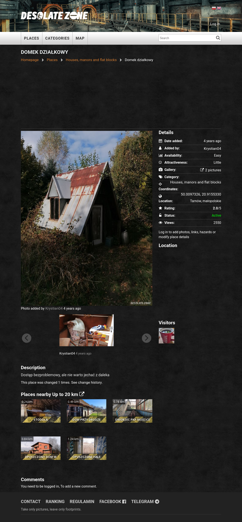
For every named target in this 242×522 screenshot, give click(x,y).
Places (31, 38)
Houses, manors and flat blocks (197, 181)
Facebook (107, 499)
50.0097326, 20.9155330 (202, 194)
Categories (57, 38)
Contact (30, 499)
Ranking (53, 499)
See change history (85, 381)
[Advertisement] (121, 94)
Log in (215, 23)
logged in (51, 484)
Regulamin (78, 499)
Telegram (138, 499)
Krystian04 (53, 308)
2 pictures (211, 169)
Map (80, 38)
